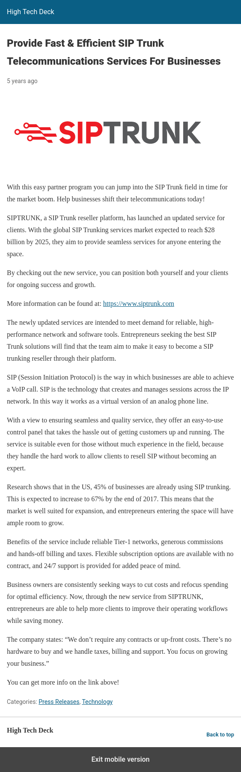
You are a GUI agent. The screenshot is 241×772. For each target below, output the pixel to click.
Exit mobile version (120, 759)
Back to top (220, 734)
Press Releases (59, 701)
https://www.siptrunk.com (138, 303)
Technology (97, 701)
